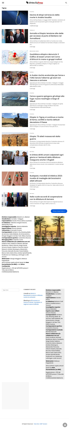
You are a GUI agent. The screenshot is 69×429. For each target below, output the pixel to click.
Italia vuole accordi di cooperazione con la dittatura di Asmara (46, 197)
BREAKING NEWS (34, 51)
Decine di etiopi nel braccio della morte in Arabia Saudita (44, 16)
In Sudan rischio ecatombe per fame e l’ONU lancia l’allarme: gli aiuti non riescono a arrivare (47, 78)
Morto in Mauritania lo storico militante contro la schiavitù (33, 295)
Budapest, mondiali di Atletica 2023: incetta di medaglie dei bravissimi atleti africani (46, 178)
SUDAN (32, 72)
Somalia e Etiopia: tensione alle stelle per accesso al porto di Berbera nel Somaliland (46, 36)
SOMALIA (32, 30)
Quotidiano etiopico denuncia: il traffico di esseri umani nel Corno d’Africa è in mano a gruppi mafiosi (46, 57)
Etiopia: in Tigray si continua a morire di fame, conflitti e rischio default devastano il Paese (46, 119)
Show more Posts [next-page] (58, 211)
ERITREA (32, 151)
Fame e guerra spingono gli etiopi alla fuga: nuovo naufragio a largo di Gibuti (47, 98)
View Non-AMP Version (40, 424)
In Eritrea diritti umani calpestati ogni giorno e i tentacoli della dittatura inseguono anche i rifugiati (46, 157)
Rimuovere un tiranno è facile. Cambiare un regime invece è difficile (33, 302)
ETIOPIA (32, 11)
